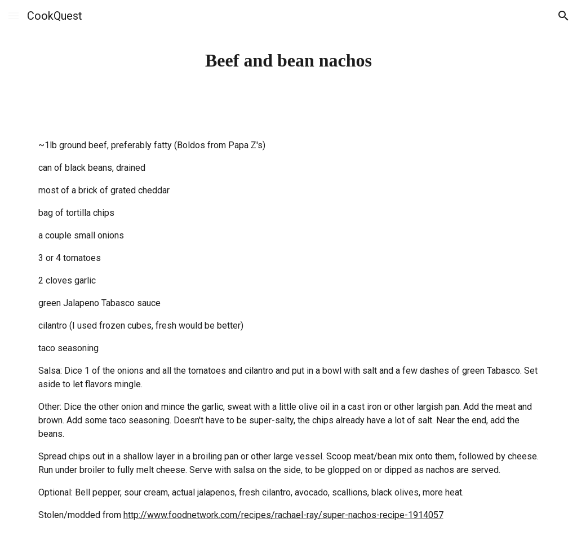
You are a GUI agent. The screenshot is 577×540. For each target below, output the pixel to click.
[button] (13, 15)
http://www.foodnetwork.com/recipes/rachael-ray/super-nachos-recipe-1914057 (283, 515)
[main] (289, 60)
